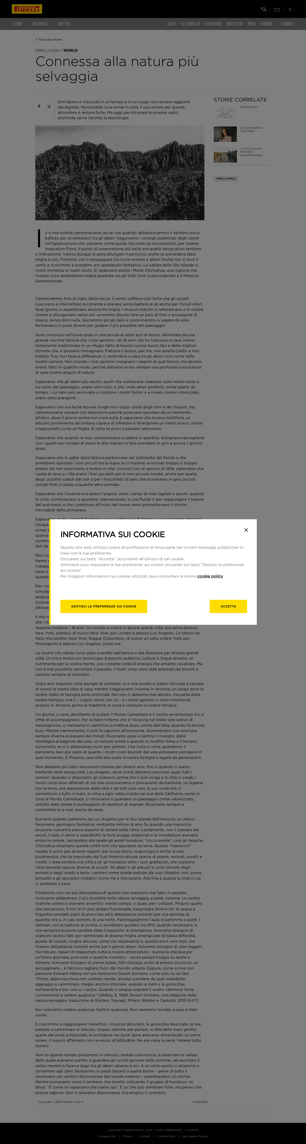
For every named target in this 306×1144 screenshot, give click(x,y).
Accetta (228, 606)
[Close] (246, 530)
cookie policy (210, 576)
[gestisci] (103, 606)
